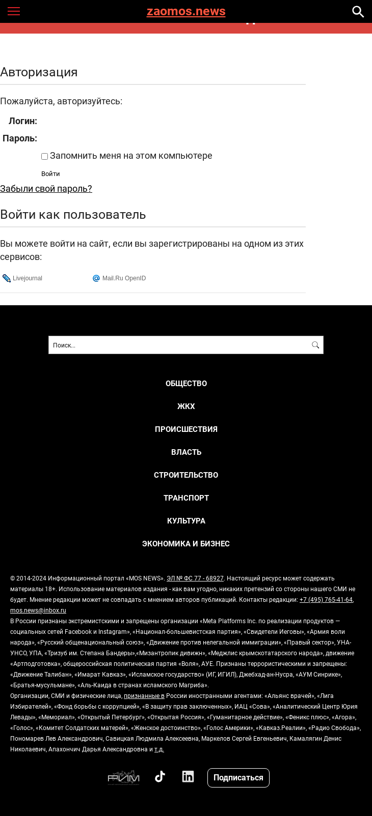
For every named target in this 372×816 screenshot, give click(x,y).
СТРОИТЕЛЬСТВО (186, 475)
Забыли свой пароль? (46, 188)
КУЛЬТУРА (186, 520)
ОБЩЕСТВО (186, 383)
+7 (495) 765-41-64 (326, 599)
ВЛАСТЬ (186, 452)
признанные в (144, 695)
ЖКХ (186, 406)
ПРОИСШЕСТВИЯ (186, 429)
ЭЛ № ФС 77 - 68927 (195, 578)
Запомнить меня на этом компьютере (130, 155)
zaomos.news (186, 11)
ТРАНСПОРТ (186, 498)
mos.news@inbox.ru (38, 610)
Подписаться (238, 777)
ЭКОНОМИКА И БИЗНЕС (186, 543)
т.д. (159, 749)
